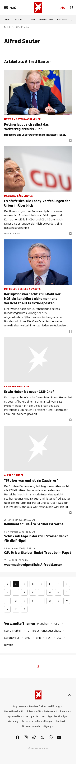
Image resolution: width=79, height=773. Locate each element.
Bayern (8, 644)
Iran (32, 19)
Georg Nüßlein (13, 630)
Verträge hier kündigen (55, 716)
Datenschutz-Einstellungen (37, 721)
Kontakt (60, 721)
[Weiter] (71, 19)
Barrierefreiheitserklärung (44, 706)
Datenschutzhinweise (56, 711)
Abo (63, 7)
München (43, 623)
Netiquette (31, 716)
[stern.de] (38, 7)
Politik (7, 27)
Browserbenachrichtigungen (38, 726)
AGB (38, 711)
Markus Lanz (46, 19)
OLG (59, 637)
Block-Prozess (65, 19)
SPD (38, 637)
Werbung (13, 721)
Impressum (19, 706)
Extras (18, 19)
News (7, 19)
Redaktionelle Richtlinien (18, 711)
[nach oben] (69, 695)
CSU (56, 623)
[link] (71, 7)
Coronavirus (12, 637)
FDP (49, 637)
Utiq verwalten (13, 716)
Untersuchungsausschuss (44, 630)
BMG (27, 637)
